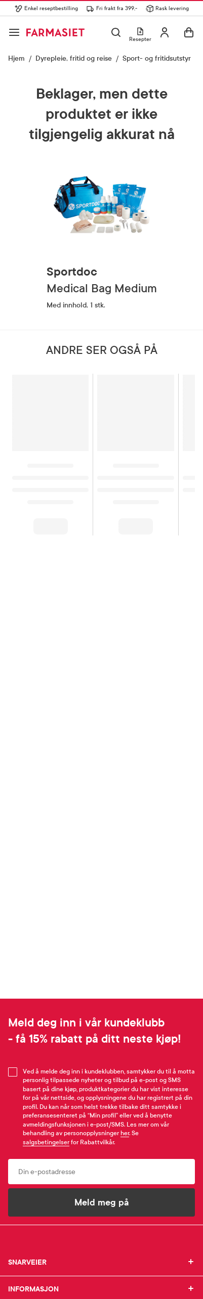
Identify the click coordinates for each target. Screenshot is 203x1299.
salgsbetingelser (46, 1142)
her (124, 1133)
